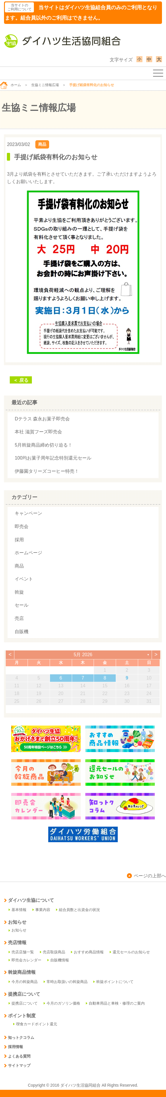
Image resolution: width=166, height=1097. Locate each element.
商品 (42, 144)
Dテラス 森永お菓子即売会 (42, 418)
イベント (24, 578)
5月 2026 (83, 654)
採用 (19, 539)
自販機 (21, 631)
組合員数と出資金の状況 (78, 910)
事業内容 (41, 910)
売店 (19, 618)
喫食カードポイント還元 (35, 1024)
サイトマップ (17, 1065)
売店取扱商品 (52, 952)
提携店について (23, 1003)
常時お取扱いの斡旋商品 (66, 982)
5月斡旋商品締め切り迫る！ (43, 445)
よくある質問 (17, 1056)
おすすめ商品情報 (87, 952)
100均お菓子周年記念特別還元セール (53, 457)
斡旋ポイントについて (113, 982)
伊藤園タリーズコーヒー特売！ (47, 471)
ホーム (10, 85)
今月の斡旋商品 (23, 982)
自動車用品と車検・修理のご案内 (115, 1003)
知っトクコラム (19, 1037)
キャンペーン (28, 513)
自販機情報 (58, 960)
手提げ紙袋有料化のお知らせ (56, 157)
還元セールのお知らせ (130, 952)
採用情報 (13, 1047)
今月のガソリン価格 (62, 1003)
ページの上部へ (146, 875)
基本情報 (17, 910)
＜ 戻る (20, 380)
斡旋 (19, 592)
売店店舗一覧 (21, 952)
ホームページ (28, 552)
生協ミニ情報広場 (45, 85)
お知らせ (17, 930)
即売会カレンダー (25, 960)
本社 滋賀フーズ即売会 (38, 431)
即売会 (21, 526)
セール (21, 605)
